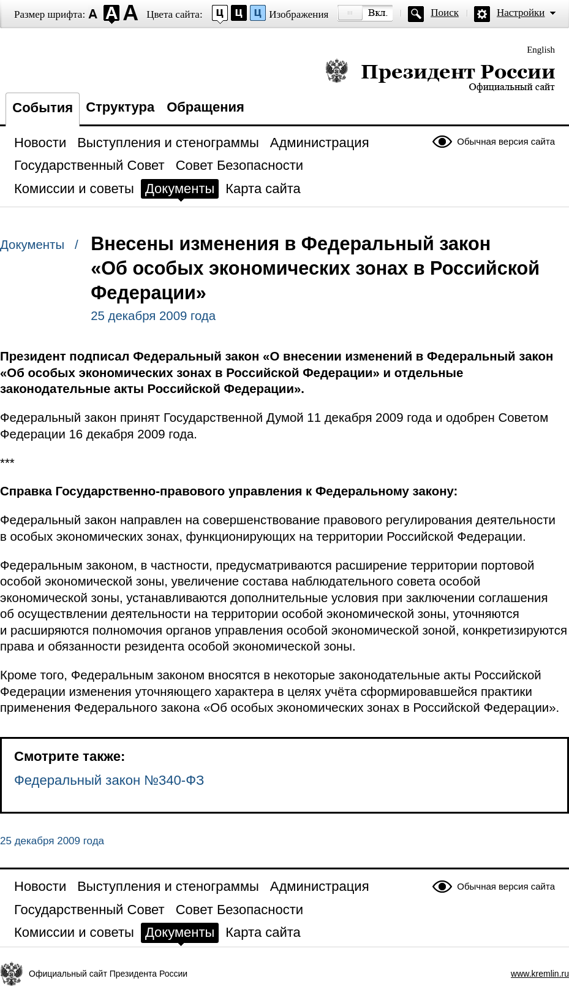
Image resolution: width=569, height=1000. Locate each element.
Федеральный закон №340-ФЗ (109, 780)
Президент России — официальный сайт (440, 75)
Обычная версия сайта (506, 141)
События (42, 107)
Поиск (445, 12)
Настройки (521, 12)
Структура (120, 107)
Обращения (205, 107)
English (541, 50)
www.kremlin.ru (540, 974)
